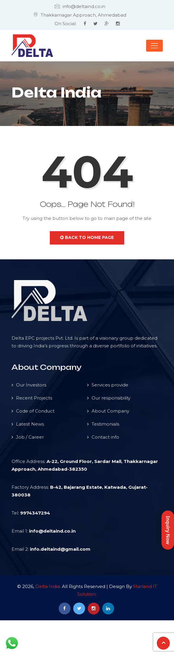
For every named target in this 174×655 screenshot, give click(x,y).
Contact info (105, 437)
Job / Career (30, 437)
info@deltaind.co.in (52, 531)
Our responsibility (111, 398)
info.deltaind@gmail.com (60, 549)
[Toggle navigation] (154, 46)
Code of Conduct (35, 411)
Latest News (30, 424)
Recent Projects (34, 398)
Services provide (110, 385)
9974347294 (35, 513)
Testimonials (105, 424)
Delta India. (48, 586)
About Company (110, 411)
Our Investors (31, 385)
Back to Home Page (87, 237)
